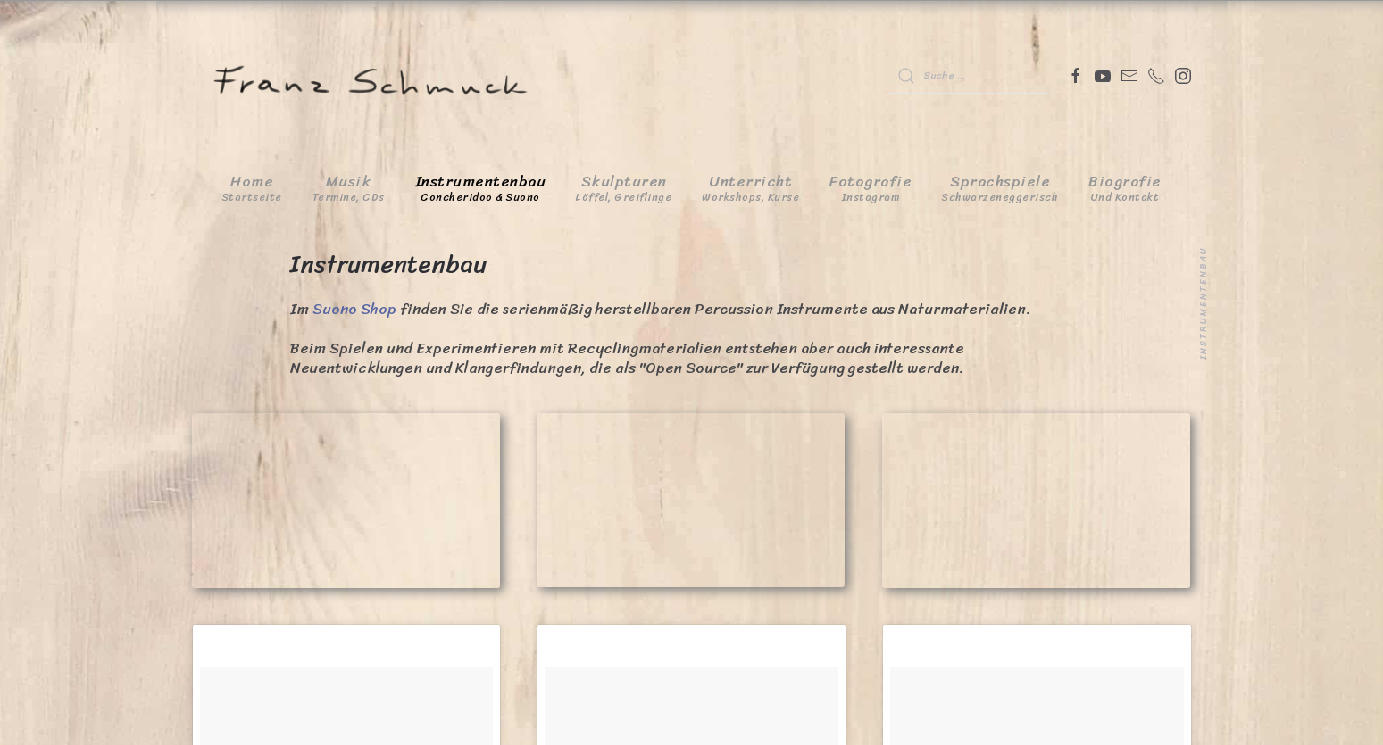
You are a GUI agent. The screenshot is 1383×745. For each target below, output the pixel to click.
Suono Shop (354, 308)
